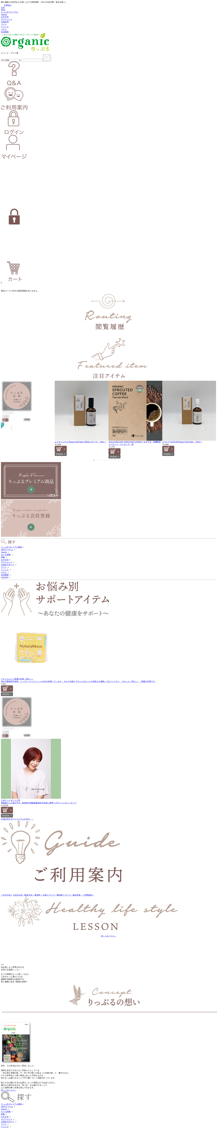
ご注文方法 (6, 895)
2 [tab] (97, 460)
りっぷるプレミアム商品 (11, 547)
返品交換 (77, 895)
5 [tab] (108, 460)
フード (4, 24)
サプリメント (6, 19)
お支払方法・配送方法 (23, 895)
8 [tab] (119, 460)
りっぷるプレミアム (9, 12)
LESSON (4, 577)
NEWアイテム (7, 550)
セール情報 (6, 555)
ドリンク (5, 27)
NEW (3, 10)
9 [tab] (123, 460)
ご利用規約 (88, 895)
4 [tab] (105, 460)
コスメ (4, 29)
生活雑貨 (5, 32)
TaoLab (4, 14)
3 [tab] (101, 460)
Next (207, 427)
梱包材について (64, 895)
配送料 (38, 895)
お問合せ (6, 5)
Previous (10, 427)
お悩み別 (5, 22)
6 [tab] (112, 460)
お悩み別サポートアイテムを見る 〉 (17, 819)
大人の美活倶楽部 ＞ (11, 940)
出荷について (49, 895)
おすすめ (5, 17)
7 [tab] (116, 460)
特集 (3, 557)
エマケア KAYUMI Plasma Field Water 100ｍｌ (182, 442)
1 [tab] (94, 460)
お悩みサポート (7, 565)
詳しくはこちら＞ (108, 936)
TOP (3, 8)
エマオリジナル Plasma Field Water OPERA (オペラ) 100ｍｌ (80, 442)
